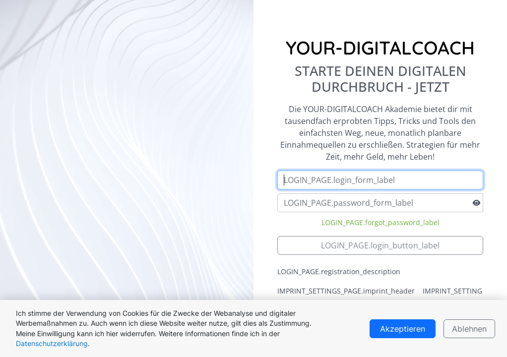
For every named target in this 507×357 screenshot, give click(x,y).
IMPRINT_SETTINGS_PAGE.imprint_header (346, 291)
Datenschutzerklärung (52, 344)
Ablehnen (469, 329)
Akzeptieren (402, 329)
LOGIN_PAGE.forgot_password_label (380, 222)
